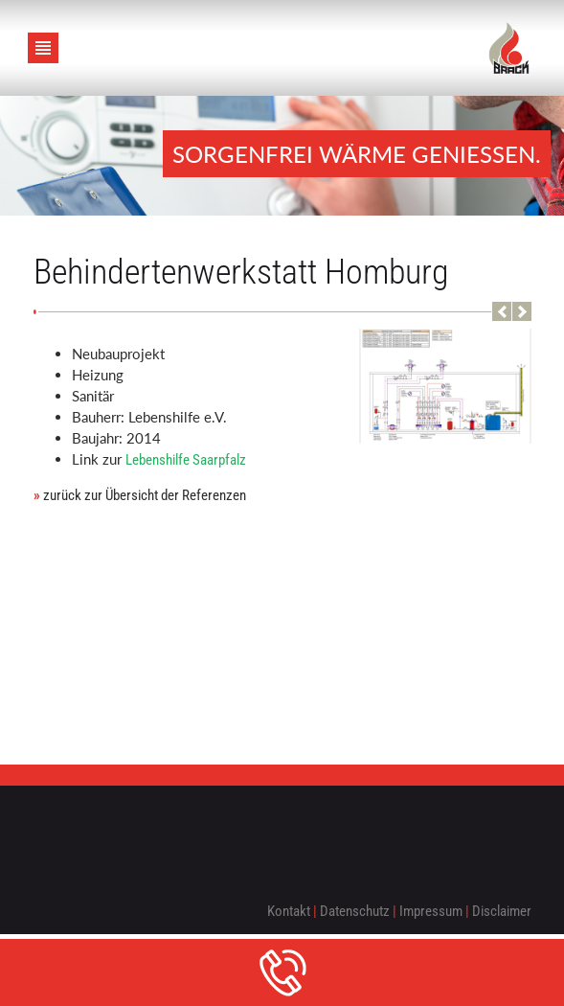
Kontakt (288, 911)
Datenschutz (355, 911)
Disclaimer (501, 911)
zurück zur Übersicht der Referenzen (140, 495)
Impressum (430, 911)
